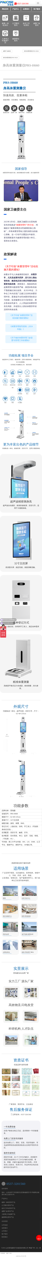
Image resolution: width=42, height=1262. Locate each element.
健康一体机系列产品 (8, 1202)
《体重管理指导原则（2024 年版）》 (21, 327)
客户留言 (5, 1234)
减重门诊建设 (7, 51)
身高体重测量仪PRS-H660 (31, 51)
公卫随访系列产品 (8, 1205)
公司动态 (5, 1225)
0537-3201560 (21, 4)
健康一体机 (9, 1253)
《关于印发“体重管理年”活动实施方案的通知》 (21, 316)
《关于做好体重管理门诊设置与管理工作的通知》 (21, 339)
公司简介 (5, 1231)
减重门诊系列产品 (8, 1211)
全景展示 (5, 1228)
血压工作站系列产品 (8, 1208)
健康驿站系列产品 (8, 1217)
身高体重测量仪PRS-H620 (10, 57)
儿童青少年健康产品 (8, 1214)
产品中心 (5, 1198)
